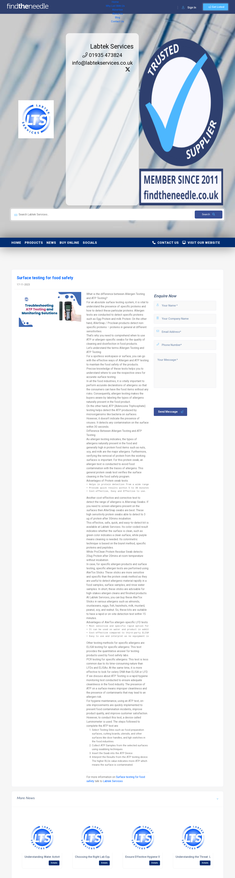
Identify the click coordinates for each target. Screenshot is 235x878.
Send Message (171, 412)
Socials (90, 242)
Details (54, 863)
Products (34, 242)
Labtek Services (112, 46)
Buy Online (69, 242)
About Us (114, 6)
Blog (126, 6)
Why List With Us (78, 6)
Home (61, 6)
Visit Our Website (201, 242)
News (51, 242)
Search (208, 214)
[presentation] (179, 397)
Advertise (99, 6)
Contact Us (139, 6)
